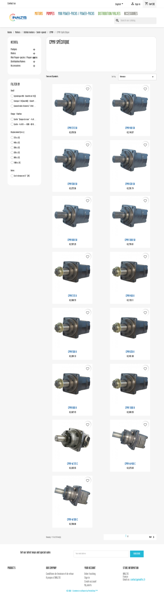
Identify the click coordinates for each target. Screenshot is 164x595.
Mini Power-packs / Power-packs (76, 14)
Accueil (14, 43)
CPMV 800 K (72, 408)
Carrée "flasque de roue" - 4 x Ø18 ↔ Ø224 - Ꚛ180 (25, 119)
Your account (90, 568)
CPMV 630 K (130, 352)
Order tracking (90, 574)
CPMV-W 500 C (72, 519)
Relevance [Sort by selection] (137, 77)
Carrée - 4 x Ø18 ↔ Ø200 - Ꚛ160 (25, 124)
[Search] (135, 20)
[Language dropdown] (119, 4)
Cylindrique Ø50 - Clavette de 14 (25, 96)
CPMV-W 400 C (130, 464)
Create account (90, 581)
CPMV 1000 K (130, 408)
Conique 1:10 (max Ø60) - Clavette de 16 (25, 101)
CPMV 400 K (130, 296)
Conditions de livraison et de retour (60, 574)
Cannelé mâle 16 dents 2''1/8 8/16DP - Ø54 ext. (25, 106)
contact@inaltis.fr (137, 579)
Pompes (50, 14)
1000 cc (17, 163)
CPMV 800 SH (72, 240)
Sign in (87, 577)
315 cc (17, 138)
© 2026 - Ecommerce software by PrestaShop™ (82, 591)
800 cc (17, 158)
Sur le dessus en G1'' (22, 176)
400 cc (17, 143)
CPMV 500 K (72, 352)
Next (152, 537)
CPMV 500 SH (72, 184)
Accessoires (131, 14)
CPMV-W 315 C (72, 464)
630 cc (17, 153)
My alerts (88, 585)
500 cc (17, 148)
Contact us (12, 3)
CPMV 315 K (72, 296)
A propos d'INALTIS (53, 577)
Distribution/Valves (109, 14)
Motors (39, 14)
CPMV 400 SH (130, 128)
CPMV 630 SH (130, 184)
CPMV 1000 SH (130, 240)
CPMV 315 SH (72, 128)
